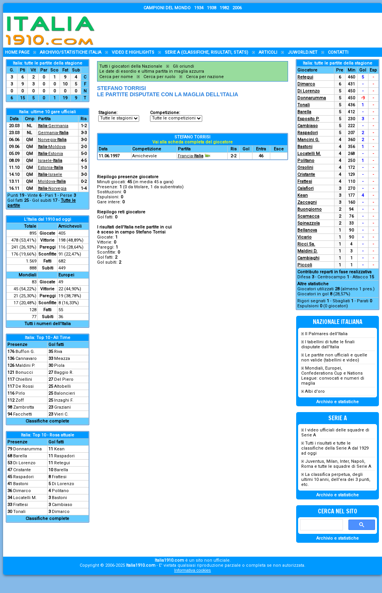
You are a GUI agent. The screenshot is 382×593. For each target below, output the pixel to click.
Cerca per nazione (205, 76)
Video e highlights (133, 52)
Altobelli (62, 386)
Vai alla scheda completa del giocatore (192, 142)
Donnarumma (27, 449)
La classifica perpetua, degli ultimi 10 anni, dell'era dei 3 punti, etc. (335, 479)
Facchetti (22, 414)
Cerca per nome (116, 76)
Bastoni (20, 483)
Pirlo (20, 393)
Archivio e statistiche (337, 401)
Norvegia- (52, 139)
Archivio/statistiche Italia (70, 52)
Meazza (62, 358)
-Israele (50, 174)
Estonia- (50, 167)
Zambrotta (23, 407)
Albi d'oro (315, 391)
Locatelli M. (25, 497)
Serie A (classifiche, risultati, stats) (206, 52)
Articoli (268, 52)
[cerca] (321, 524)
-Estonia (50, 153)
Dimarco (22, 490)
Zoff (19, 400)
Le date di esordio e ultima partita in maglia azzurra (151, 71)
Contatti (338, 52)
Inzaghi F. (63, 400)
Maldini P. (25, 365)
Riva (58, 351)
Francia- (190, 155)
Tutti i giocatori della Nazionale (130, 66)
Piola (59, 365)
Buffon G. (25, 351)
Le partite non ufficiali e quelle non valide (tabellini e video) (334, 358)
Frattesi (59, 476)
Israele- (50, 160)
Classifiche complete (47, 421)
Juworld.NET (302, 52)
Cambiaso (62, 504)
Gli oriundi (183, 66)
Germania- (53, 132)
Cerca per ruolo (159, 76)
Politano (60, 490)
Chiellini (23, 379)
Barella (20, 455)
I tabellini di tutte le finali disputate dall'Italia (328, 344)
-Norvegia (52, 188)
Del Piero (63, 379)
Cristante (22, 469)
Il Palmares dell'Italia (326, 333)
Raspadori (64, 455)
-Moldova (52, 146)
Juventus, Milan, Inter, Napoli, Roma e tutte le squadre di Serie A (336, 464)
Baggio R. (63, 372)
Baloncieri (64, 393)
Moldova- (52, 181)
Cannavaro (26, 358)
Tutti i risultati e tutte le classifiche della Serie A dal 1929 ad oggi (334, 448)
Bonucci (24, 372)
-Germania (53, 125)
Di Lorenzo (24, 462)
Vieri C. (61, 414)
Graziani (62, 407)
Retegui (62, 462)
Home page (17, 52)
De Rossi (24, 386)
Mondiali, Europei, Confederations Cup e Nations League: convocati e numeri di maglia (332, 376)
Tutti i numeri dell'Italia (47, 323)
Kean (59, 449)
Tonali (19, 511)
